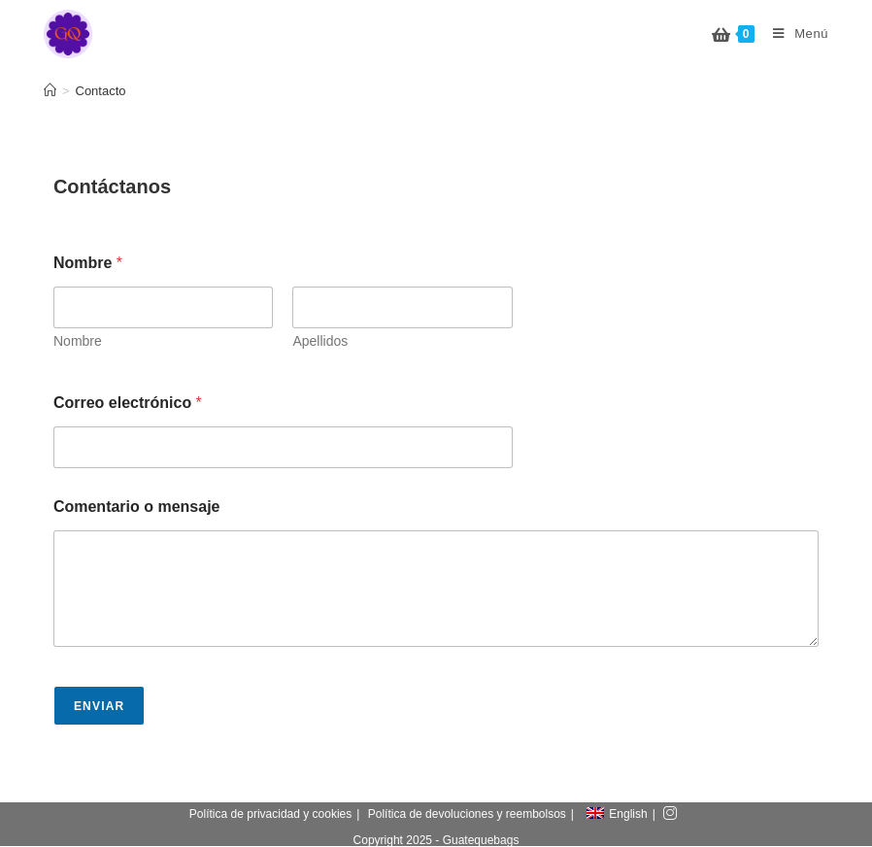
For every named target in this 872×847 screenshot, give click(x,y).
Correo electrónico (127, 402)
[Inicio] (50, 91)
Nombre (77, 341)
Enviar (99, 706)
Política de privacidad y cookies (270, 815)
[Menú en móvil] (793, 33)
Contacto (101, 91)
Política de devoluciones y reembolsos (467, 815)
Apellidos (320, 341)
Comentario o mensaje (136, 506)
